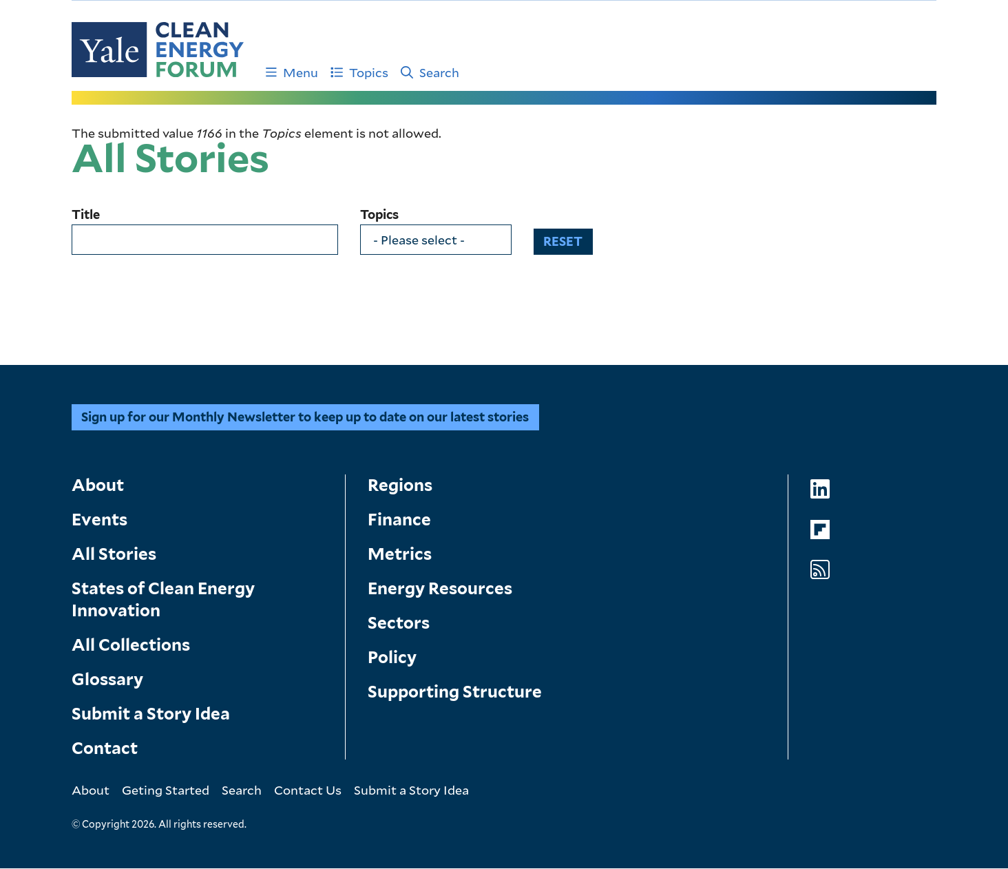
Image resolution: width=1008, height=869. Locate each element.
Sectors (399, 623)
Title (86, 215)
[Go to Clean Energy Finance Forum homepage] (158, 49)
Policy (392, 657)
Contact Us (308, 790)
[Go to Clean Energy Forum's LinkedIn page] (820, 489)
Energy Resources (440, 588)
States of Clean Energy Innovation (163, 599)
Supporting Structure (455, 692)
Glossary (107, 679)
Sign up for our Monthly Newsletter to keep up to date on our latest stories (305, 417)
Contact (105, 748)
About (98, 485)
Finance (399, 520)
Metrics (400, 554)
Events (99, 520)
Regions (400, 485)
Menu (292, 72)
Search (430, 72)
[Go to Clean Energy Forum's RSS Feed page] (820, 570)
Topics (359, 72)
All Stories (114, 554)
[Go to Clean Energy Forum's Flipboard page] (820, 530)
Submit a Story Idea (151, 714)
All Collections (131, 645)
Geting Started (165, 790)
